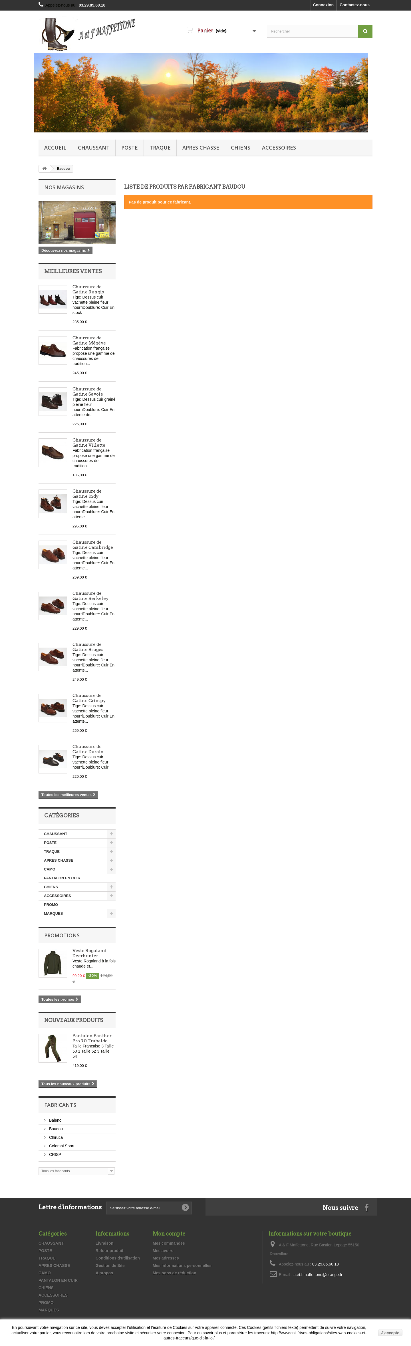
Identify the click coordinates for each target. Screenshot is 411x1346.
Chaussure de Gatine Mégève (89, 340)
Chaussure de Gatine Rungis (88, 289)
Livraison (104, 1243)
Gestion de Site (110, 1265)
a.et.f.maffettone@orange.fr (317, 1274)
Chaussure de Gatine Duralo (87, 749)
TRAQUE (160, 147)
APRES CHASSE (200, 147)
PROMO (51, 904)
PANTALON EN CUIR (62, 878)
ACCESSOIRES (279, 147)
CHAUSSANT (94, 147)
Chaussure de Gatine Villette (88, 443)
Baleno (54, 1120)
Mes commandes (169, 1243)
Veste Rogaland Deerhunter (89, 953)
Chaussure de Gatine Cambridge (92, 545)
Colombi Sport (61, 1146)
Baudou (55, 1129)
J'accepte (390, 1333)
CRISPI (55, 1154)
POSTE (129, 147)
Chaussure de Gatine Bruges (87, 647)
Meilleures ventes (73, 271)
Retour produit (109, 1250)
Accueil (55, 147)
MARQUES (53, 913)
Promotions (62, 935)
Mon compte (169, 1234)
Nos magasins (64, 187)
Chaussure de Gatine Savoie (87, 391)
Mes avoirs (163, 1250)
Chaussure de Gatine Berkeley (90, 596)
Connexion (323, 5)
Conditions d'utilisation (118, 1258)
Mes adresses (166, 1258)
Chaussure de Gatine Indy (87, 494)
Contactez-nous (355, 5)
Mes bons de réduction (174, 1273)
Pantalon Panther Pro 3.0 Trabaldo (92, 1038)
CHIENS (240, 147)
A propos (104, 1273)
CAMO (49, 869)
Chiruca (55, 1137)
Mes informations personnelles (182, 1265)
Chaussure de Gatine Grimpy (89, 698)
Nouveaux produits (73, 1020)
